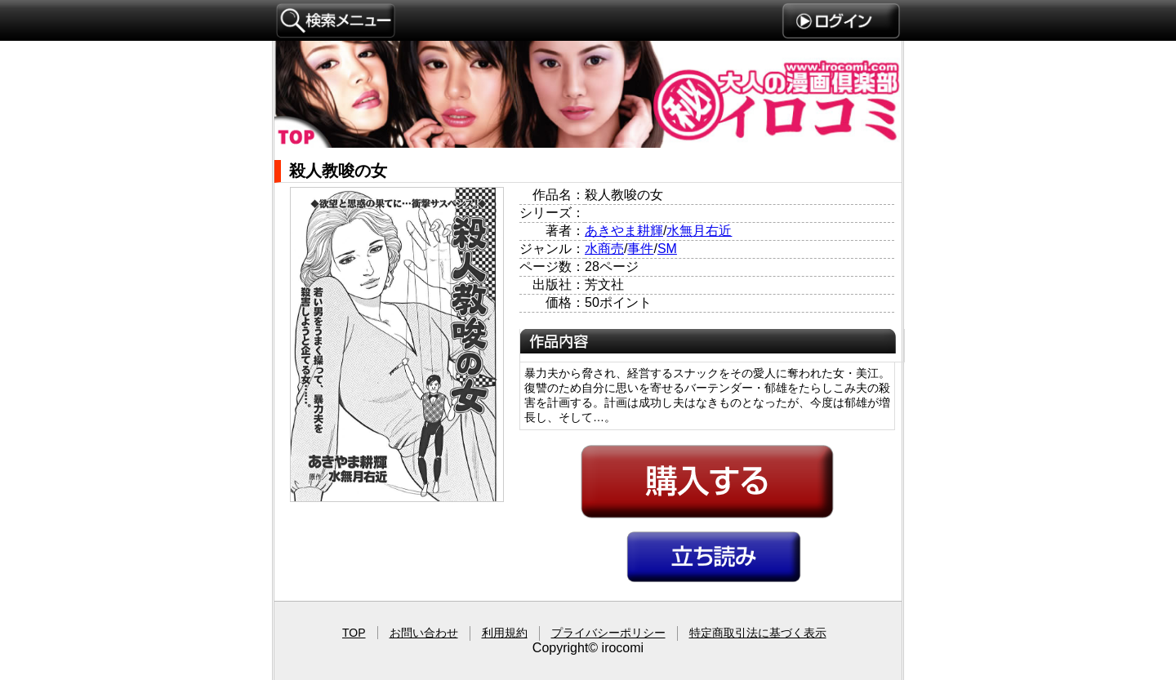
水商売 (604, 249)
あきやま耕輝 (624, 231)
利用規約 (505, 632)
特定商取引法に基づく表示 (757, 632)
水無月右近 (699, 231)
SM (667, 249)
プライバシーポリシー (608, 632)
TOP (354, 632)
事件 (640, 249)
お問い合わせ (424, 632)
